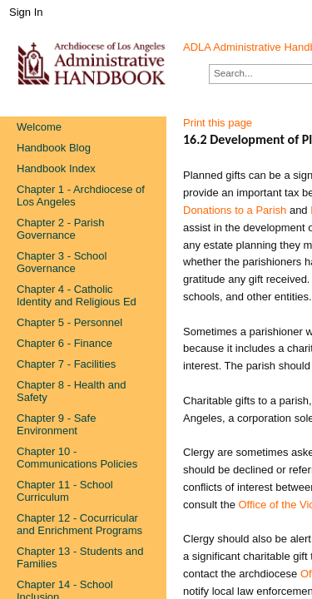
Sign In (25, 12)
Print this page (217, 122)
